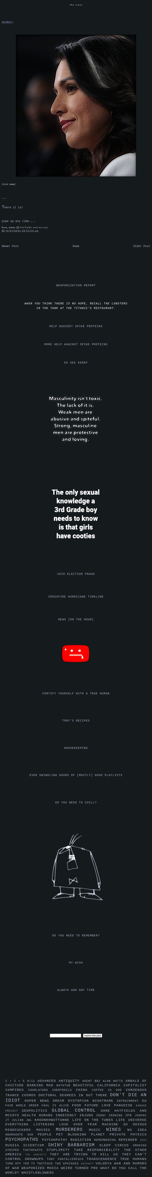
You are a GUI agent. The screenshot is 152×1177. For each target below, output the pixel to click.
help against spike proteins (76, 326)
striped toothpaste (26, 1150)
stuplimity (60, 1150)
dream (60, 1101)
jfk (130, 1115)
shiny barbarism (73, 1145)
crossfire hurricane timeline (76, 596)
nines (116, 1129)
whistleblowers (38, 1173)
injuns (87, 1115)
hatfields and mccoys (34, 227)
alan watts (114, 1081)
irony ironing (110, 1115)
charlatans (40, 1090)
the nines (76, 5)
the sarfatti (37, 1154)
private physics (128, 1135)
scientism (35, 1145)
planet (100, 1135)
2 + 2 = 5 (16, 1081)
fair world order (23, 1105)
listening (46, 1124)
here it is (11, 207)
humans (47, 1115)
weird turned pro (80, 1168)
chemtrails (64, 1090)
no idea (137, 1130)
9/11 (32, 1081)
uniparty (88, 1163)
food (78, 1105)
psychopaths (23, 1139)
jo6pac (141, 1115)
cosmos (30, 1095)
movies (46, 1130)
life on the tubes (94, 1120)
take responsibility (99, 1150)
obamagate (16, 1134)
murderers (72, 1129)
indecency (67, 1115)
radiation (82, 1140)
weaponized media (41, 1168)
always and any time (76, 990)
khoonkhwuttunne (53, 1120)
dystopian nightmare (92, 1101)
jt (8, 1120)
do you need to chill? (76, 802)
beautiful (85, 1085)
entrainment (129, 1101)
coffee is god (109, 1090)
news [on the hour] (76, 619)
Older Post (141, 246)
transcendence (103, 1159)
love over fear (80, 1124)
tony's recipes (76, 720)
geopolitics (37, 1111)
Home (76, 246)
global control (76, 1110)
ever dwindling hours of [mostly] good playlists (76, 775)
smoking (140, 1145)
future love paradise (110, 1105)
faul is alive (57, 1105)
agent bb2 (92, 1081)
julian (19, 1120)
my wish (76, 962)
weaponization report (76, 285)
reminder (129, 1140)
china (84, 1090)
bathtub (65, 1085)
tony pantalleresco (67, 1159)
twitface (46, 1163)
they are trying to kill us (86, 1154)
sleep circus (116, 1145)
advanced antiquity (59, 1081)
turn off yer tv (21, 1163)
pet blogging (73, 1135)
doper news (39, 1101)
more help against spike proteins (76, 344)
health (30, 1115)
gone (108, 1111)
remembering (106, 1140)
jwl (30, 1120)
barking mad (42, 1085)
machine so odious (124, 1124)
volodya (105, 1163)
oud (32, 1134)
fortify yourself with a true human (76, 693)
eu (144, 1101)
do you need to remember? (76, 935)
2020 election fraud (76, 574)
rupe (143, 1140)
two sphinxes (68, 1163)
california (110, 1085)
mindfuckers (20, 1130)
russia (14, 1145)
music (97, 1130)
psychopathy (56, 1140)
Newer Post (10, 246)
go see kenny (76, 362)
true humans (133, 1159)
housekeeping (76, 748)
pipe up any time (15, 221)
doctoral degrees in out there (74, 1095)
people (47, 1135)
